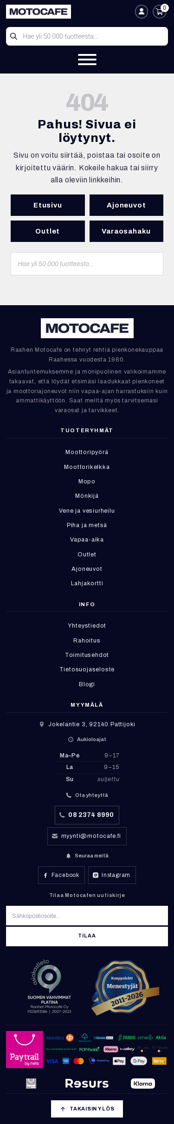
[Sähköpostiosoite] (87, 915)
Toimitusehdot (87, 655)
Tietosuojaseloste (87, 669)
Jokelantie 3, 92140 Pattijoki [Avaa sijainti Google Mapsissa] (91, 724)
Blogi (87, 684)
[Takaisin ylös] (86, 1108)
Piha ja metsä (87, 525)
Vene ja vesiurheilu (87, 511)
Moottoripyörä (86, 452)
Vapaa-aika (87, 539)
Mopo (87, 481)
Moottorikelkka (87, 467)
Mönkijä (87, 496)
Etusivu (47, 205)
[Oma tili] (141, 12)
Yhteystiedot (87, 625)
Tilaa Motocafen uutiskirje (87, 895)
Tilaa (87, 935)
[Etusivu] (68, 12)
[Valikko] (87, 59)
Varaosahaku (126, 231)
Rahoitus (86, 640)
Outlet (47, 231)
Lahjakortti (87, 583)
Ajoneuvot (126, 205)
